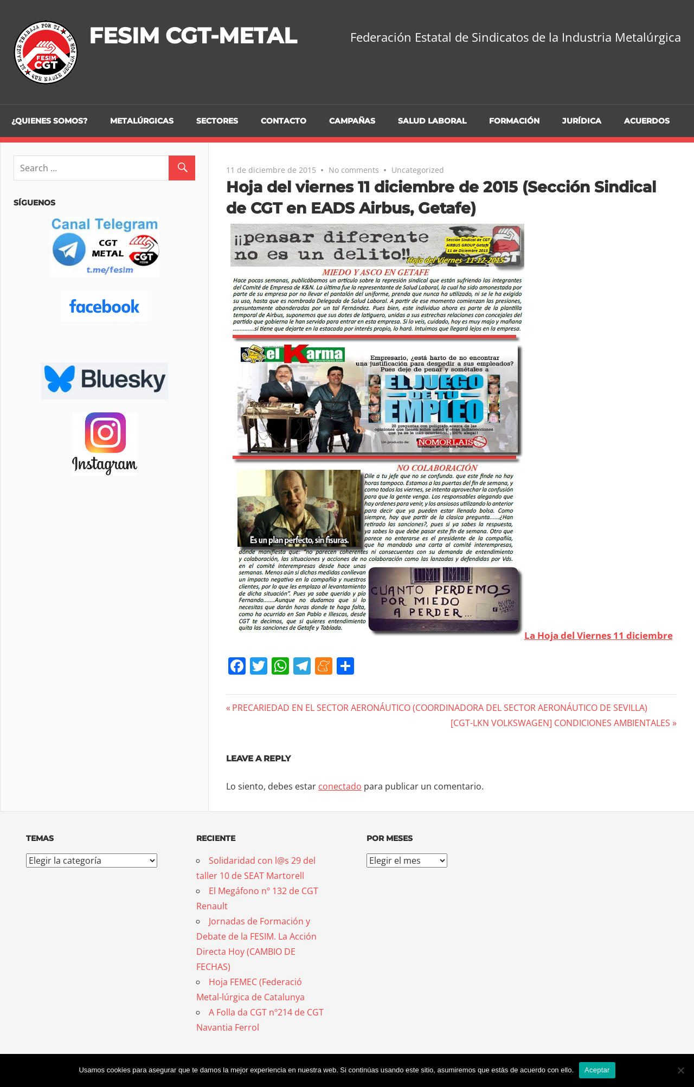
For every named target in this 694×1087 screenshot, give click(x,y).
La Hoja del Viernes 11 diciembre (598, 635)
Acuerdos (647, 121)
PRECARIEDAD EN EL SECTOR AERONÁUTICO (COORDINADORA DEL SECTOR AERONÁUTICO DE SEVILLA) (439, 708)
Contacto (283, 121)
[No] (680, 1070)
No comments (354, 170)
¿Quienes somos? (49, 121)
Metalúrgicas (142, 121)
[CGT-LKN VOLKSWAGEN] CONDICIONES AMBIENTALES (560, 723)
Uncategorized (417, 170)
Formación (514, 121)
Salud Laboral (432, 121)
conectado (340, 786)
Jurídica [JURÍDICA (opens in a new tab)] (581, 121)
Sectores (217, 121)
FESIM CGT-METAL (193, 35)
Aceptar (597, 1070)
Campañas (352, 121)
